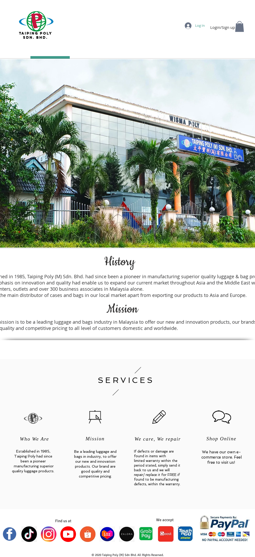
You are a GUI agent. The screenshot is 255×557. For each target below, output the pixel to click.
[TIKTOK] (29, 534)
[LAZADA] (107, 534)
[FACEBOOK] (9, 534)
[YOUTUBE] (68, 534)
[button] (239, 26)
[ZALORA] (127, 534)
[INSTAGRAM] (48, 534)
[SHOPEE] (87, 534)
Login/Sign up (222, 27)
